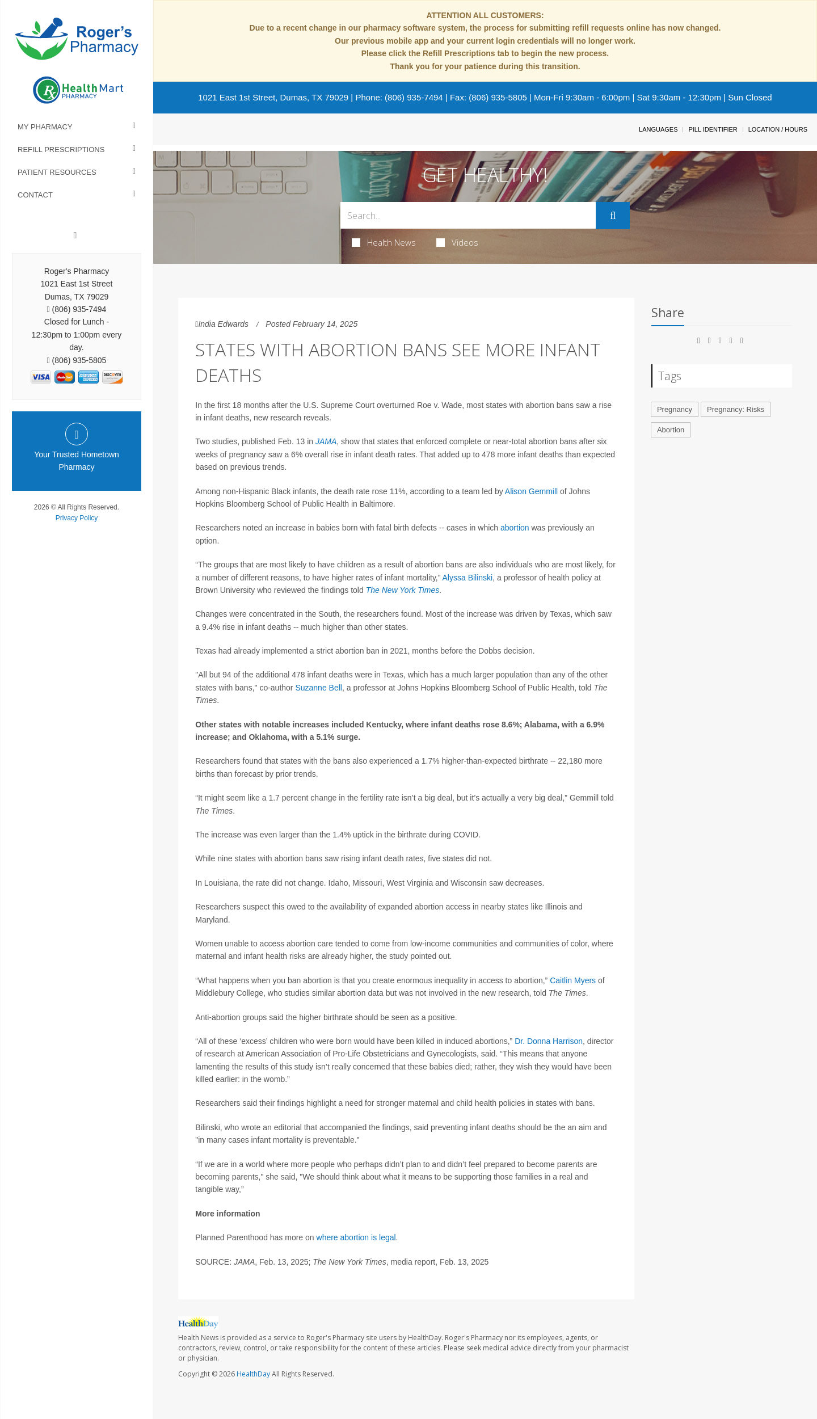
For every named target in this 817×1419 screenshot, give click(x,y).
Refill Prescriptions (61, 149)
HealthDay (253, 1374)
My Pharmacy (45, 127)
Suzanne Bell (318, 687)
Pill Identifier (712, 129)
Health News (384, 242)
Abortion (670, 430)
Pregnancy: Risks (735, 409)
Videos (457, 242)
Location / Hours (777, 129)
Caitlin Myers (573, 980)
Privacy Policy (77, 518)
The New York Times (403, 590)
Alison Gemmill (532, 491)
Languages (658, 129)
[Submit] (613, 215)
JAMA (325, 441)
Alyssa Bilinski (468, 577)
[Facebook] (75, 235)
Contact (35, 195)
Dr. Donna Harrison (549, 1041)
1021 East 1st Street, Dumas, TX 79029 (273, 97)
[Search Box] (468, 215)
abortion (514, 527)
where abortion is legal (356, 1237)
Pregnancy (674, 409)
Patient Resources (57, 172)
